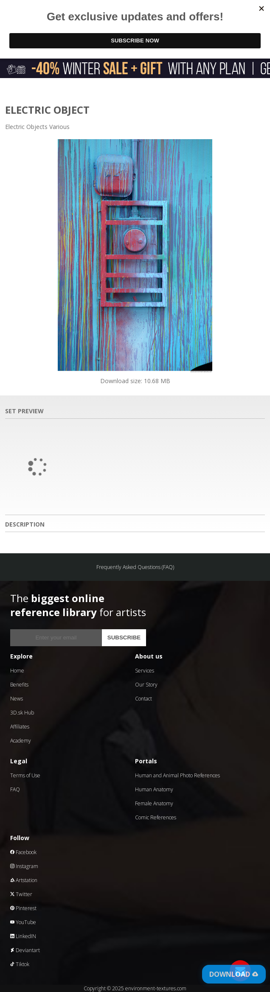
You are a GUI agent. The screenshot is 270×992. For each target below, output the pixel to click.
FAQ (15, 789)
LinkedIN (23, 936)
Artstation (23, 880)
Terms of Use (25, 775)
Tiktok (19, 964)
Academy (20, 740)
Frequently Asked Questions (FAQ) (135, 567)
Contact (143, 698)
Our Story (146, 684)
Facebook (23, 852)
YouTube (23, 922)
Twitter (21, 894)
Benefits (19, 684)
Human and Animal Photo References (177, 775)
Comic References (155, 817)
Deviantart (25, 950)
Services (144, 670)
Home (17, 670)
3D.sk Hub (22, 712)
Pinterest (23, 908)
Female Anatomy (154, 803)
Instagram (24, 866)
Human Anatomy (154, 789)
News (16, 698)
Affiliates (19, 726)
